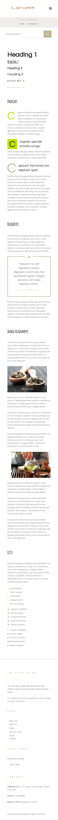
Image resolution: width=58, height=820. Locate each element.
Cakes (12, 728)
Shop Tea (13, 721)
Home (22, 24)
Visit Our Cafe (15, 732)
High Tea (13, 724)
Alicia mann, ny (29, 290)
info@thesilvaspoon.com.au (25, 802)
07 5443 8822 (19, 795)
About (12, 735)
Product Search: (13, 34)
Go (47, 34)
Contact (12, 738)
